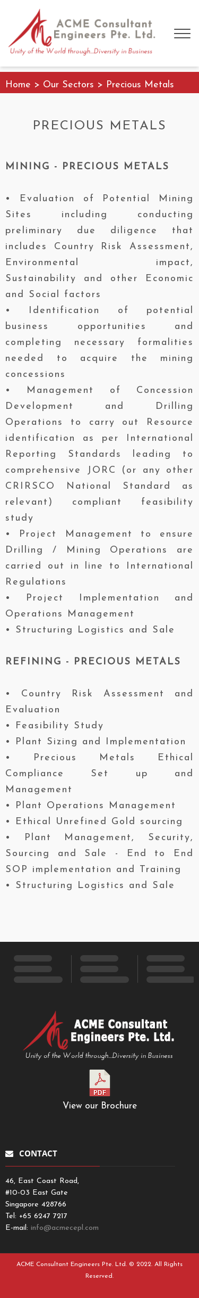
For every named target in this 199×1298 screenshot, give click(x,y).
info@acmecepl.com (65, 1228)
